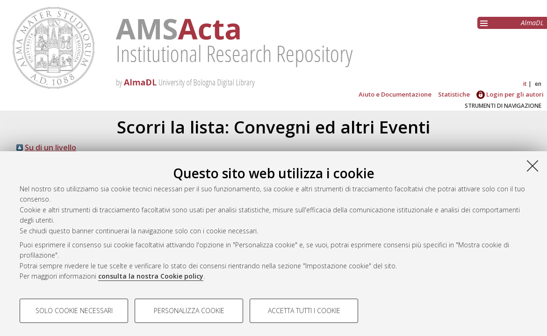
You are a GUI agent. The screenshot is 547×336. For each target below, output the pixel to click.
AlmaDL (532, 22)
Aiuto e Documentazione (395, 94)
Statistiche (454, 94)
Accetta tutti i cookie (304, 310)
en (538, 84)
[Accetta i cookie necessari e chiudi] (532, 165)
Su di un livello (50, 147)
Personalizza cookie (189, 310)
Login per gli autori (510, 94)
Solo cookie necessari (74, 310)
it (525, 84)
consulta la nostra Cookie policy (150, 276)
